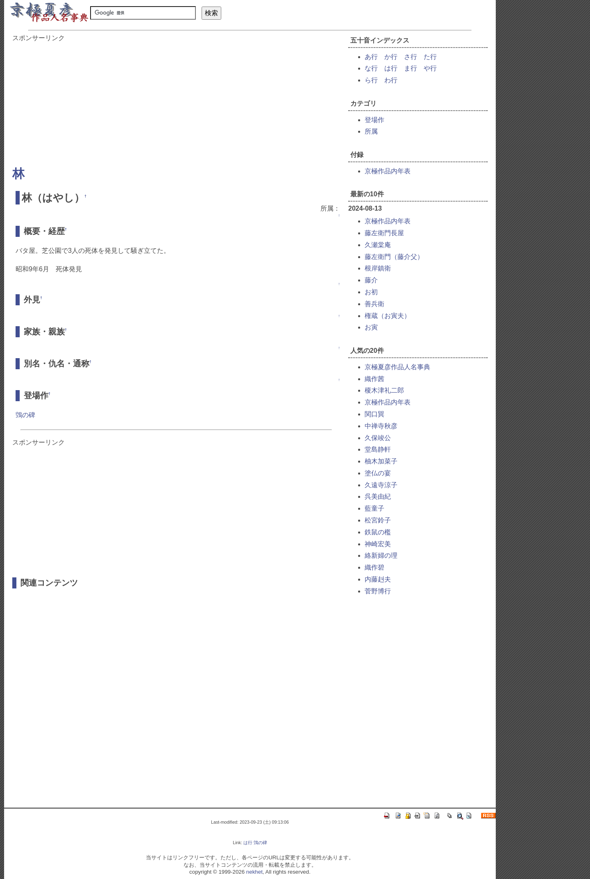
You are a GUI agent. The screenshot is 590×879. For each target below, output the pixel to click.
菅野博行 (378, 591)
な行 (371, 68)
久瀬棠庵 (378, 244)
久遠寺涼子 (381, 485)
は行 (390, 68)
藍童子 (374, 508)
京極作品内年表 (388, 171)
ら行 (371, 80)
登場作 (374, 119)
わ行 (390, 80)
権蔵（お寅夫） (388, 315)
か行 (390, 56)
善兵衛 (374, 303)
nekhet (254, 872)
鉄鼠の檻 (378, 532)
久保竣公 (378, 437)
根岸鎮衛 (378, 268)
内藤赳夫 (378, 579)
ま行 (410, 68)
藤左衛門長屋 (384, 232)
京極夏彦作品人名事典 (397, 366)
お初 (371, 291)
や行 (430, 68)
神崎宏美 (378, 544)
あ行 (371, 56)
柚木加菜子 (381, 461)
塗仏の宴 (378, 473)
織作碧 (374, 567)
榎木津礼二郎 (384, 390)
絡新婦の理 (381, 555)
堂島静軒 (378, 449)
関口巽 (374, 414)
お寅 (371, 327)
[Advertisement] (176, 100)
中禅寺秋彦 (381, 425)
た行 (430, 56)
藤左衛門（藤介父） (394, 256)
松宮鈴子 (378, 520)
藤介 (371, 280)
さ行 (410, 56)
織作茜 (374, 378)
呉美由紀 (378, 496)
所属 (371, 131)
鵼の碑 (25, 414)
